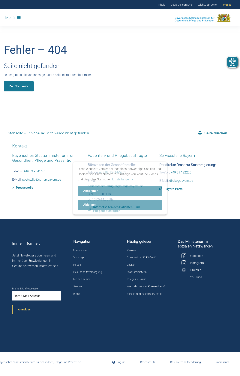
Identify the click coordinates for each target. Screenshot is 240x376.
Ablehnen (90, 204)
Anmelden (24, 309)
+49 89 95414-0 (34, 171)
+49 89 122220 (181, 172)
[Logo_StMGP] (202, 14)
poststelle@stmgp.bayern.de (41, 179)
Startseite (15, 133)
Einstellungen (122, 179)
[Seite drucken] (212, 133)
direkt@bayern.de (181, 180)
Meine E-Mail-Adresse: (25, 288)
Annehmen (90, 191)
